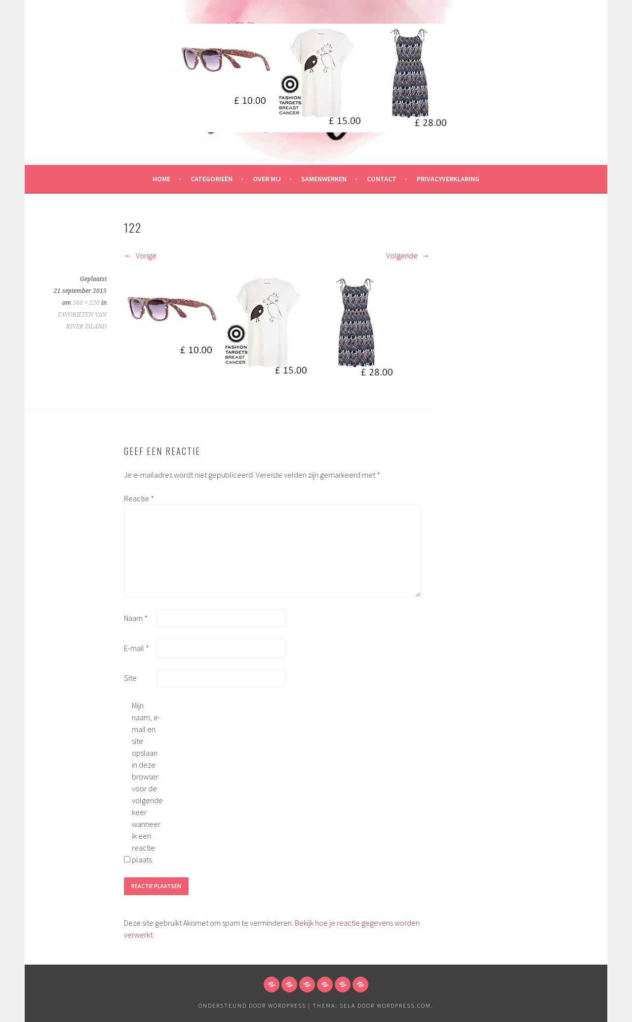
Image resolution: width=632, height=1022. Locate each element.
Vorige (140, 255)
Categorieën (212, 178)
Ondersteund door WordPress (252, 1005)
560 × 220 (86, 302)
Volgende (408, 255)
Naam (136, 618)
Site (130, 678)
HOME (161, 178)
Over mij (267, 178)
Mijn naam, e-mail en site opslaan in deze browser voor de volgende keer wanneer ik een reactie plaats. (147, 782)
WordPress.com (404, 1005)
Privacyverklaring (448, 178)
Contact (381, 178)
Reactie (139, 498)
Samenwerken (324, 178)
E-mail (136, 648)
